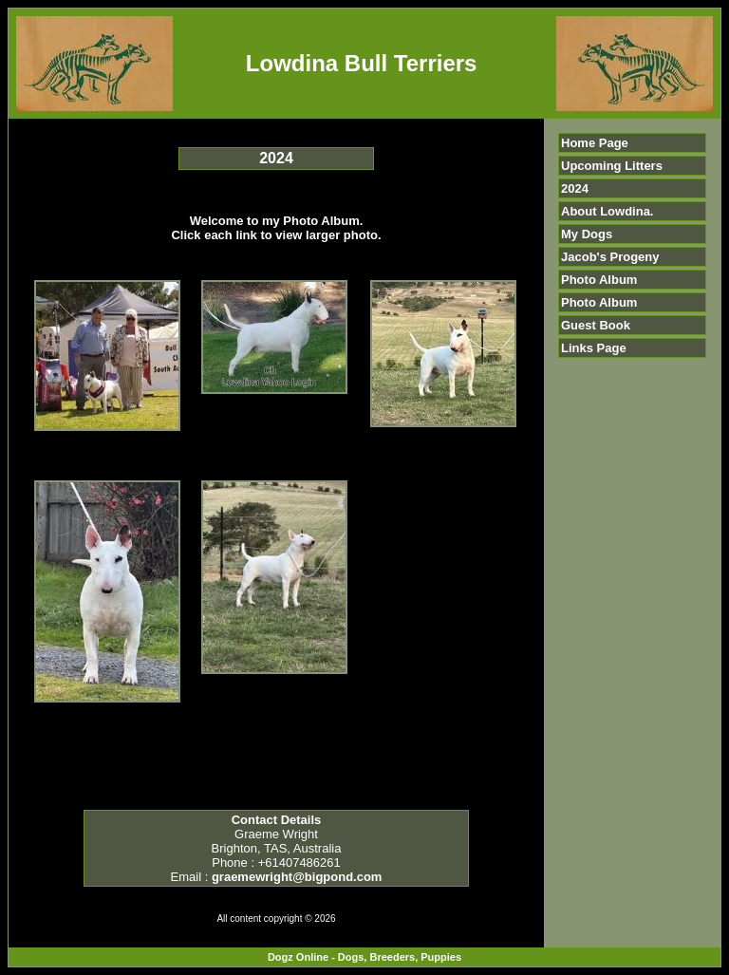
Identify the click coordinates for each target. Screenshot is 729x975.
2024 (575, 188)
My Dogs (586, 234)
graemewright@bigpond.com (297, 877)
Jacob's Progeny (610, 257)
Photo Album (599, 279)
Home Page (594, 143)
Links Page (593, 348)
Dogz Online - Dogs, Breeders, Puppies (364, 957)
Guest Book (595, 325)
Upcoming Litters (612, 166)
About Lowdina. (607, 211)
